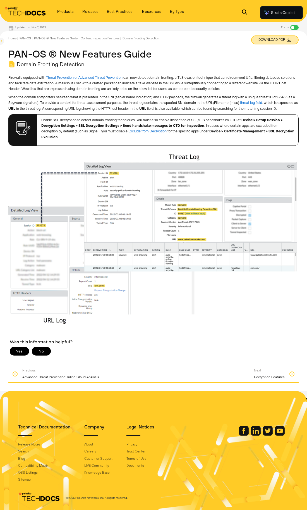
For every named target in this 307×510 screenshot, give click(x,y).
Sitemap (24, 480)
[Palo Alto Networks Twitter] (268, 434)
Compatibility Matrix (33, 466)
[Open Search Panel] (244, 12)
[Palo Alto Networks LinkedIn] (256, 434)
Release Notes (29, 444)
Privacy (131, 444)
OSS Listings (28, 473)
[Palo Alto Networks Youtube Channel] (280, 434)
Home (12, 38)
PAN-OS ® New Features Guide (56, 38)
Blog (21, 459)
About (88, 444)
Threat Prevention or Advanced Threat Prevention (84, 77)
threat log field (251, 103)
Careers (90, 451)
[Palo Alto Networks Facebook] (244, 434)
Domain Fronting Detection (141, 38)
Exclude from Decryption (147, 131)
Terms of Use (136, 459)
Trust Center (135, 451)
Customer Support (98, 459)
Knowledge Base (97, 473)
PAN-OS (25, 38)
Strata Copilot (279, 12)
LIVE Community (96, 466)
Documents (135, 466)
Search (23, 451)
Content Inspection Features (100, 38)
